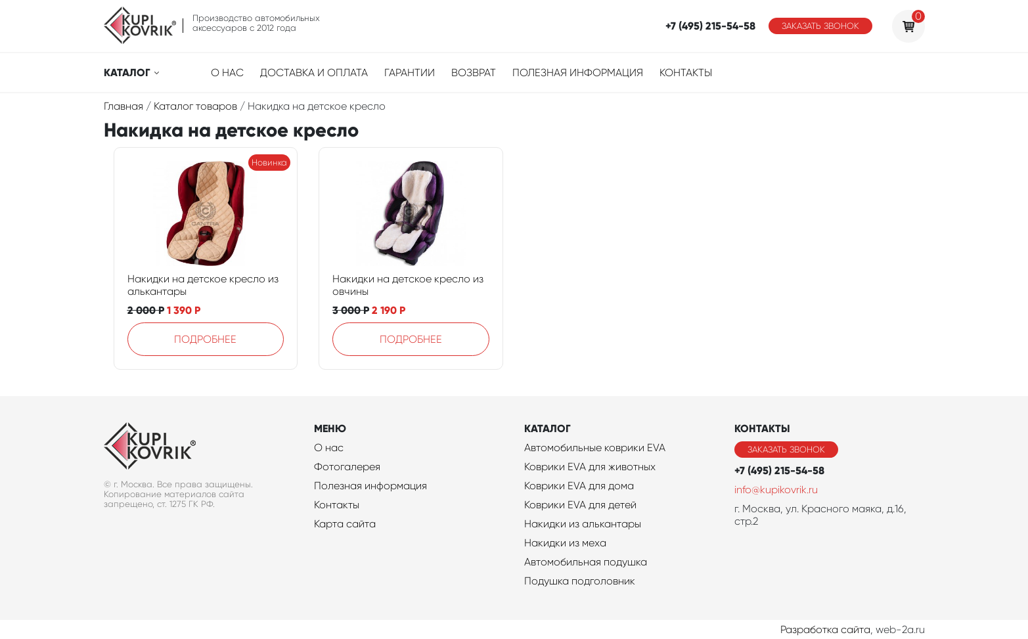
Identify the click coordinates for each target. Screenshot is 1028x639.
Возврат (473, 72)
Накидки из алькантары (582, 524)
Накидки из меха (565, 543)
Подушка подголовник (579, 581)
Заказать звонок (820, 26)
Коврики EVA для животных (590, 466)
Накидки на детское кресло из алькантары (203, 285)
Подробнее (205, 339)
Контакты (685, 72)
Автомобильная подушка (585, 562)
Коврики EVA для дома (579, 485)
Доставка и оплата (314, 72)
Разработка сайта (825, 629)
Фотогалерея (347, 466)
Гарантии (409, 72)
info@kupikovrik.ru (776, 489)
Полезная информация (577, 72)
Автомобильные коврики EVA (594, 447)
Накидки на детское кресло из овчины (407, 285)
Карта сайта (345, 524)
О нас (227, 72)
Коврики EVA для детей (580, 504)
